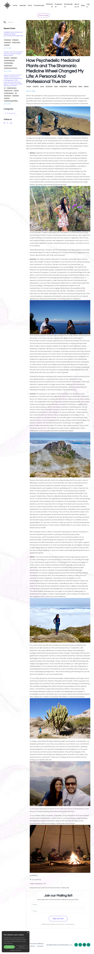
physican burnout (73, 86)
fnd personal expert (8, 63)
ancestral (29, 86)
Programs (58, 5)
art (5, 88)
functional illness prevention (10, 68)
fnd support (6, 45)
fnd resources (7, 42)
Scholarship (68, 5)
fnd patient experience (9, 60)
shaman (80, 86)
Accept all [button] (9, 947)
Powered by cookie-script (15, 950)
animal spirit (35, 86)
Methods (49, 5)
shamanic (86, 86)
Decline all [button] (21, 947)
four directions (49, 86)
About (32, 946)
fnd (16, 93)
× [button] (27, 932)
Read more (10, 943)
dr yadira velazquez (8, 93)
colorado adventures (11, 88)
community (16, 90)
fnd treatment (15, 95)
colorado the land (8, 90)
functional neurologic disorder (11, 100)
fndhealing (6, 98)
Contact (40, 946)
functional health (8, 65)
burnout (42, 86)
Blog (83, 5)
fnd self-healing (16, 42)
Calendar (22, 5)
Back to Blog (43, 15)
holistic (56, 86)
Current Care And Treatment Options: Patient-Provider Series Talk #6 (13, 53)
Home (15, 5)
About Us (77, 5)
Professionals (39, 5)
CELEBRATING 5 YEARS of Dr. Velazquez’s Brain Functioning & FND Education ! (13, 35)
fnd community (7, 95)
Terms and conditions (35, 944)
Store (30, 5)
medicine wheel (63, 86)
